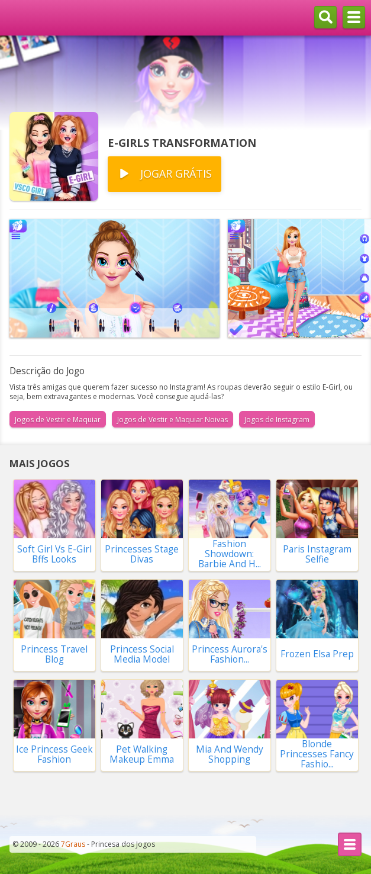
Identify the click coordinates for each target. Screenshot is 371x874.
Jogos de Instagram (276, 419)
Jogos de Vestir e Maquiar (58, 419)
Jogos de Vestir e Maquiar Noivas (172, 419)
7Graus (73, 844)
